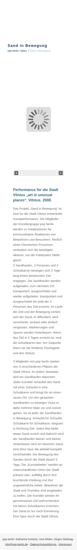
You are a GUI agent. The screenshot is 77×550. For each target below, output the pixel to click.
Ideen (24, 50)
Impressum (65, 544)
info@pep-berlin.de (16, 544)
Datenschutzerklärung (43, 544)
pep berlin (13, 50)
